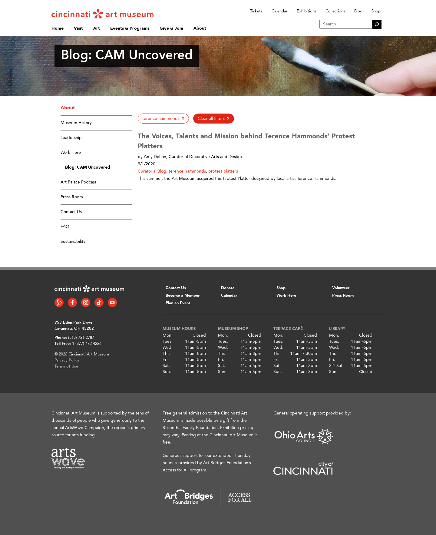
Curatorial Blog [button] (152, 171)
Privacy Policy (66, 360)
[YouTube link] (112, 302)
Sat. (166, 366)
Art (96, 28)
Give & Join (171, 28)
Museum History (76, 123)
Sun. (167, 372)
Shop (376, 11)
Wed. (168, 347)
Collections (335, 11)
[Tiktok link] (99, 302)
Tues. (168, 341)
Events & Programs (129, 28)
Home (57, 28)
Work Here (71, 152)
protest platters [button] (223, 171)
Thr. (166, 354)
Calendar (280, 11)
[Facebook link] (72, 302)
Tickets (256, 11)
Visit (78, 28)
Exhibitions (306, 11)
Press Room (72, 197)
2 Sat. (336, 366)
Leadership (71, 138)
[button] (163, 119)
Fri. (166, 360)
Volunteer (340, 288)
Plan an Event (178, 303)
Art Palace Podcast (78, 182)
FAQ (65, 227)
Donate (227, 288)
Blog (358, 11)
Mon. (168, 335)
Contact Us (71, 212)
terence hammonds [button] (187, 171)
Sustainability (73, 241)
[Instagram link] (85, 302)
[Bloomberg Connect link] (59, 302)
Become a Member (183, 296)
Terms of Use (66, 366)
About (199, 28)
